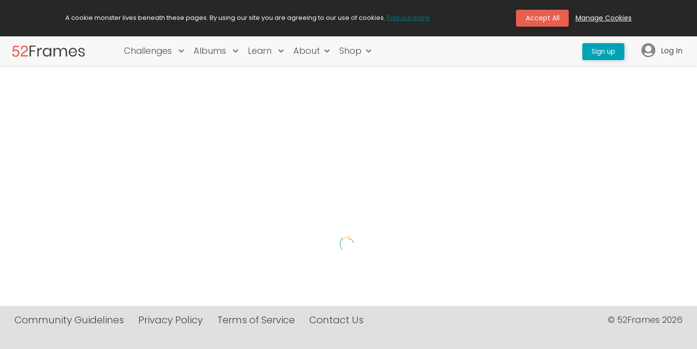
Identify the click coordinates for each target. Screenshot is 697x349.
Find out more (408, 18)
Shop (356, 52)
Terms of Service (256, 335)
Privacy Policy (170, 335)
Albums (216, 52)
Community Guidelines (69, 335)
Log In (661, 51)
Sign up (602, 51)
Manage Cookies (604, 18)
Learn (266, 52)
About (312, 52)
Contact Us (336, 335)
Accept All (542, 18)
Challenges (153, 52)
